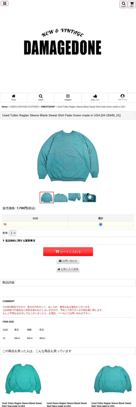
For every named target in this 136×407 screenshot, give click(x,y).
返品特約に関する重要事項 (19, 240)
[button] (4, 3)
